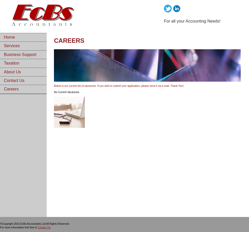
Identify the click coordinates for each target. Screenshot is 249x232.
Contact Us (14, 80)
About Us (12, 72)
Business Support (20, 54)
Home (9, 37)
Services (12, 46)
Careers (11, 89)
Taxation (11, 63)
